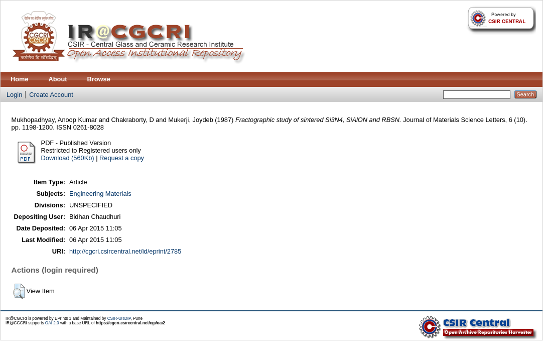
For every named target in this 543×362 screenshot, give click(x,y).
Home (20, 79)
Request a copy (121, 158)
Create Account (51, 94)
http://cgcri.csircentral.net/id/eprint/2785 (125, 251)
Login (14, 94)
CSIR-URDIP (119, 318)
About (58, 79)
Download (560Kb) (67, 158)
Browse (98, 79)
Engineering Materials (100, 193)
